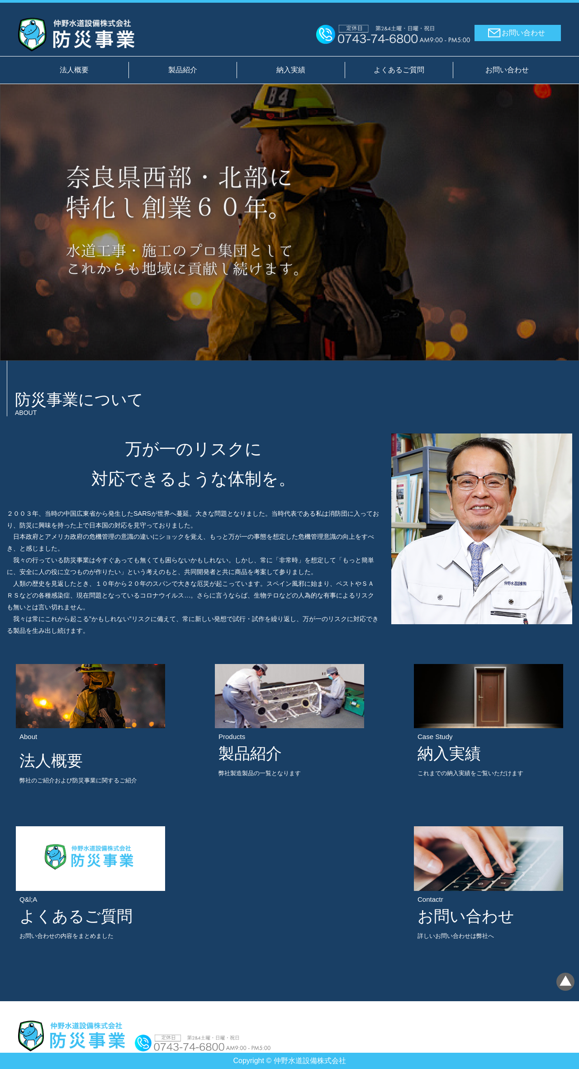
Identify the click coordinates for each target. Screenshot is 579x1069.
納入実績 (290, 70)
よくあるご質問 (399, 70)
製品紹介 (182, 70)
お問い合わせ (523, 33)
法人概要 (74, 70)
